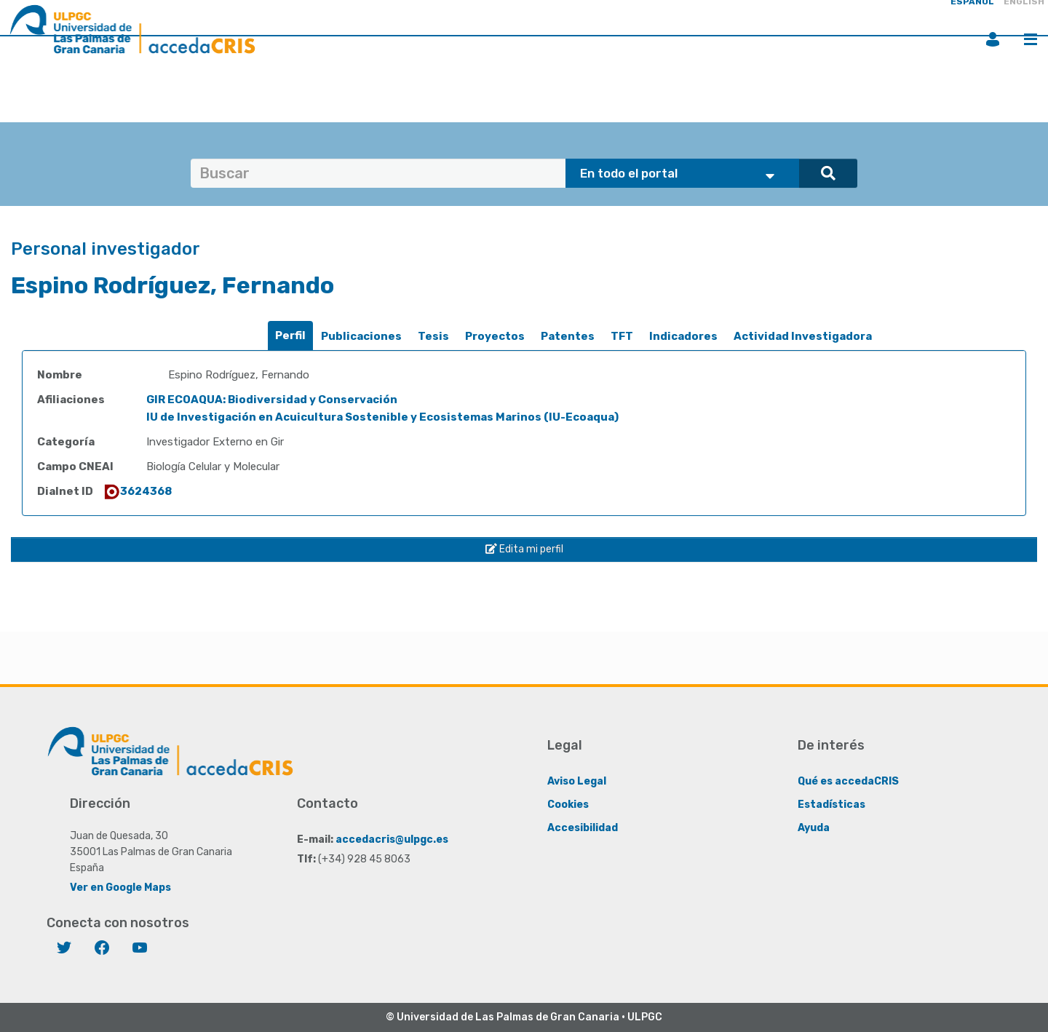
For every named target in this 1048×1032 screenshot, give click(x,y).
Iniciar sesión (992, 39)
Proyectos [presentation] (495, 336)
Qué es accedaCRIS (848, 781)
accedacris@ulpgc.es (392, 839)
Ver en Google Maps (120, 887)
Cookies (568, 804)
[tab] (290, 336)
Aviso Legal (576, 781)
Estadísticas (831, 804)
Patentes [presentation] (568, 336)
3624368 (137, 491)
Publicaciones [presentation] (361, 336)
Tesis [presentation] (433, 336)
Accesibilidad (582, 828)
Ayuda (814, 828)
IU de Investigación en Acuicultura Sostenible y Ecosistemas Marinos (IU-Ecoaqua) (382, 417)
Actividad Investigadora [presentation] (803, 336)
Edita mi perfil (524, 549)
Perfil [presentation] (290, 335)
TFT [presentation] (622, 336)
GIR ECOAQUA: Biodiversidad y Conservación (271, 399)
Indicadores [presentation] (683, 336)
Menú (1030, 39)
